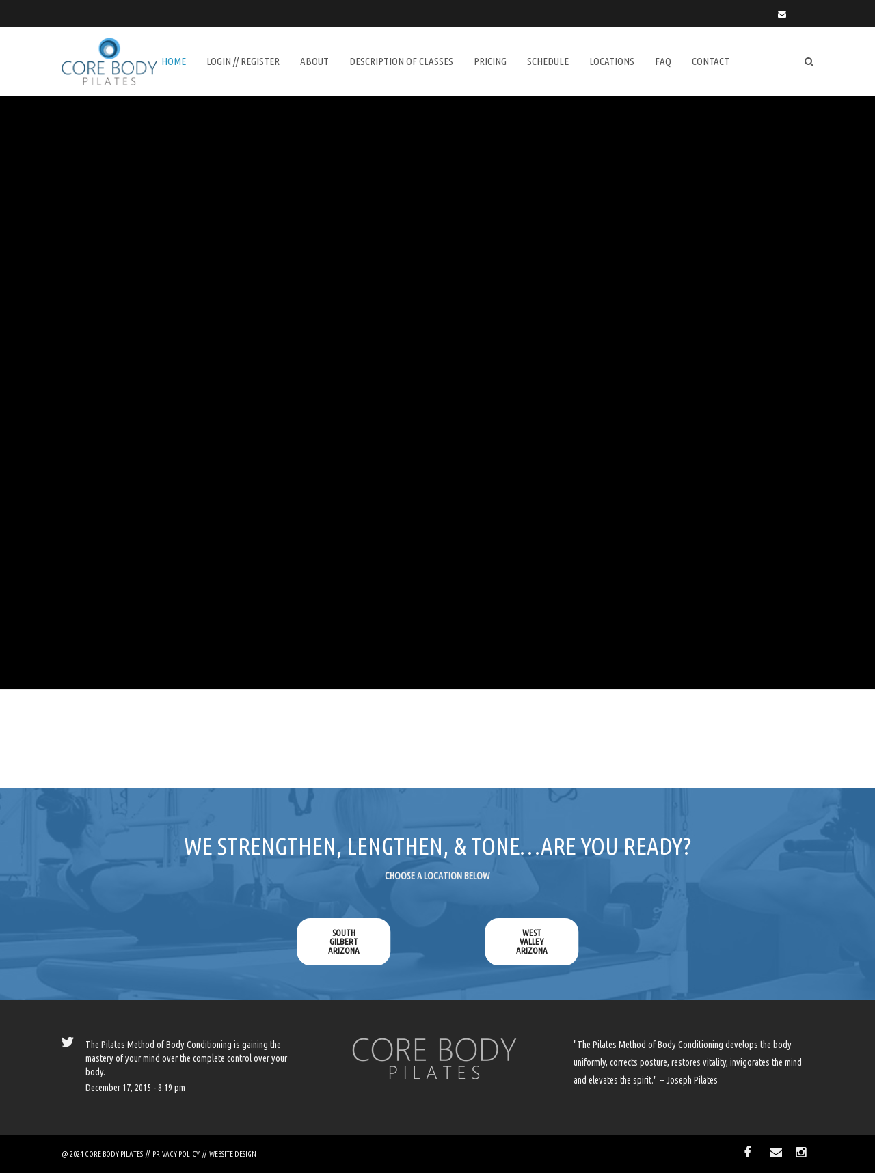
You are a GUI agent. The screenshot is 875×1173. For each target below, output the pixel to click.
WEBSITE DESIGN (232, 1154)
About (314, 61)
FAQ (663, 61)
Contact (710, 61)
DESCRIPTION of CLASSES (401, 61)
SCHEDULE (548, 61)
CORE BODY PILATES (114, 1154)
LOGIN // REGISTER (243, 61)
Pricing (490, 61)
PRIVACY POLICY (176, 1154)
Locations (611, 61)
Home (173, 61)
